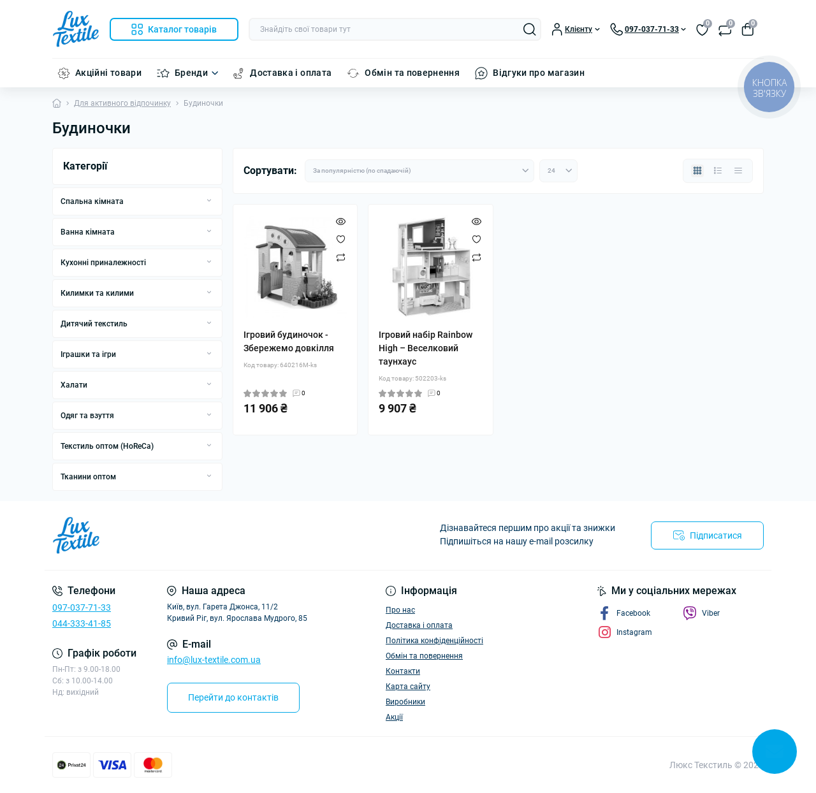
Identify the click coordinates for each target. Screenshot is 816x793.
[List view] (717, 170)
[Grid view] (697, 170)
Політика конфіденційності (434, 640)
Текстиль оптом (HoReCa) (107, 446)
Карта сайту (408, 686)
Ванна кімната (88, 232)
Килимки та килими (97, 293)
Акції (394, 717)
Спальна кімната (92, 201)
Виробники (405, 701)
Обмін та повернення (412, 73)
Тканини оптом (88, 476)
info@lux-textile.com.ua (214, 660)
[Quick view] (341, 221)
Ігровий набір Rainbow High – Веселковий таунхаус (425, 348)
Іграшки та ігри (88, 354)
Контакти (403, 671)
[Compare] (341, 257)
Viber (701, 613)
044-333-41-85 (81, 623)
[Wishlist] (341, 239)
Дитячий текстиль (94, 323)
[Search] (529, 29)
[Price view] (738, 170)
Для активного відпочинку (122, 103)
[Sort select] (419, 170)
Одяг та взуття (87, 415)
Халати (74, 385)
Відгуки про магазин (539, 73)
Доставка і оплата (291, 73)
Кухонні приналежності (103, 262)
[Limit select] (558, 170)
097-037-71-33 (81, 607)
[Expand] (209, 201)
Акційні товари (108, 73)
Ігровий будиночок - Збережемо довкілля (289, 341)
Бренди (191, 73)
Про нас (400, 610)
